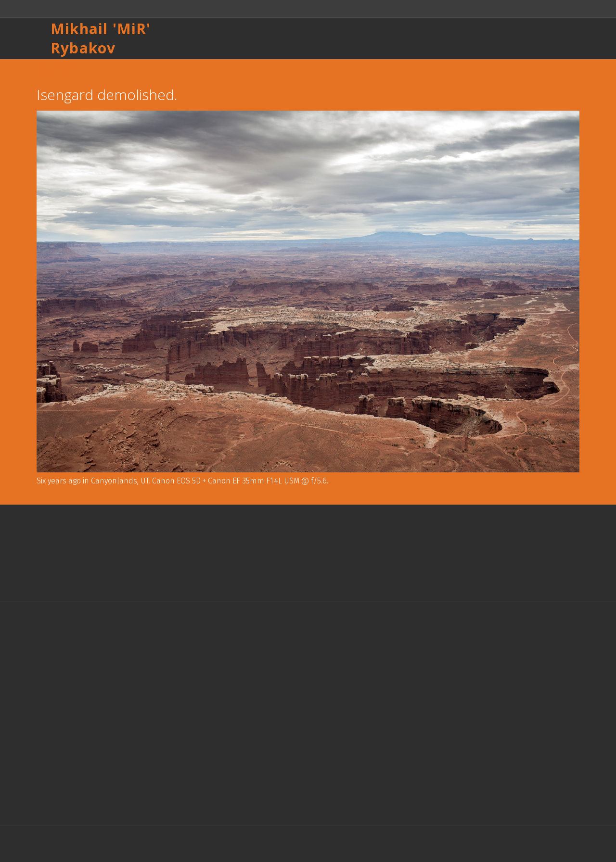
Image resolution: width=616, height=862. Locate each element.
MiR (132, 28)
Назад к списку (57, 69)
